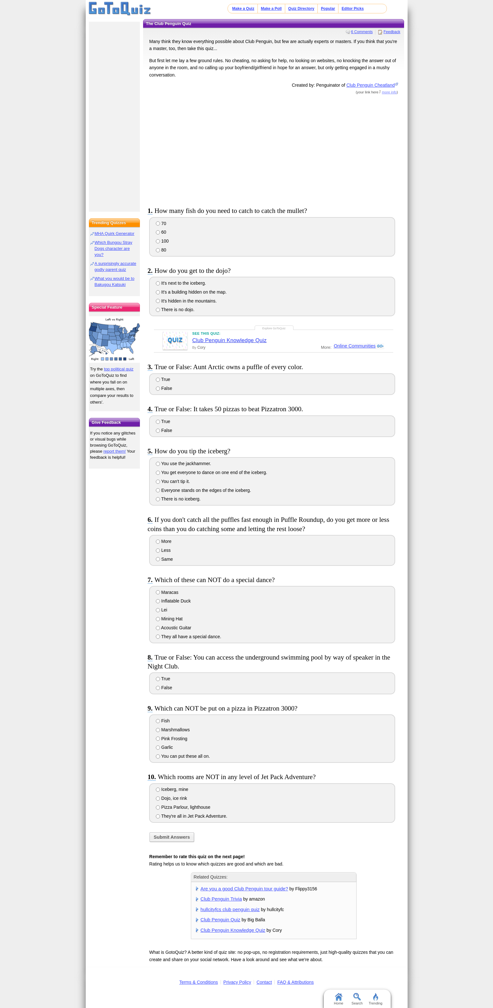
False (164, 388)
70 (161, 223)
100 (162, 241)
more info (389, 92)
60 (161, 232)
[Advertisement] (274, 149)
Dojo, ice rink (171, 798)
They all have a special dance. (188, 636)
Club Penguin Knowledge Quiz (229, 340)
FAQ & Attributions (295, 982)
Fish (163, 720)
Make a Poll (271, 8)
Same (164, 559)
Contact (264, 982)
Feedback (391, 32)
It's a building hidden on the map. (191, 292)
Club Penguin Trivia (221, 899)
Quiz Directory (301, 8)
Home (338, 999)
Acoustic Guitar (173, 627)
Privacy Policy (237, 982)
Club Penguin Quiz (220, 919)
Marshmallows (173, 729)
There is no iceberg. (178, 498)
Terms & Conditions (198, 982)
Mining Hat (169, 618)
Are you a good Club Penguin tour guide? (244, 888)
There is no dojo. (175, 309)
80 (161, 249)
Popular (328, 8)
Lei (161, 609)
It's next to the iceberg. (181, 283)
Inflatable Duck (173, 600)
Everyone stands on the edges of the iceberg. (203, 490)
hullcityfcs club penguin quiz (230, 909)
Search (357, 999)
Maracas (167, 592)
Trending (375, 999)
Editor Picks (353, 8)
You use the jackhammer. (183, 463)
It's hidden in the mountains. (186, 300)
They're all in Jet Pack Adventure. (191, 816)
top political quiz (119, 369)
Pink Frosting (171, 738)
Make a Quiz (243, 8)
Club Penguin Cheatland (370, 85)
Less (163, 550)
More (163, 541)
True (163, 379)
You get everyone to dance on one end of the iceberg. (211, 472)
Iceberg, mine (172, 789)
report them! (115, 451)
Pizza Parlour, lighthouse (183, 807)
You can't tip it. (173, 481)
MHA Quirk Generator (114, 233)
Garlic (164, 747)
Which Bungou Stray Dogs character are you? (114, 248)
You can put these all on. (183, 756)
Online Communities (354, 346)
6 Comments (362, 32)
